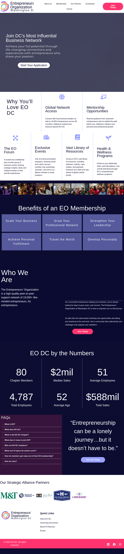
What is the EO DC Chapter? (17, 435)
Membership (61, 4)
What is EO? (10, 424)
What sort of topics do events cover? (20, 451)
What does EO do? (13, 429)
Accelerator (90, 4)
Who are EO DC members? (16, 445)
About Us (48, 4)
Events (69, 9)
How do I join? (11, 461)
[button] (31, 424)
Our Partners (76, 4)
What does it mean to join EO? (18, 440)
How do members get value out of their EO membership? (29, 456)
